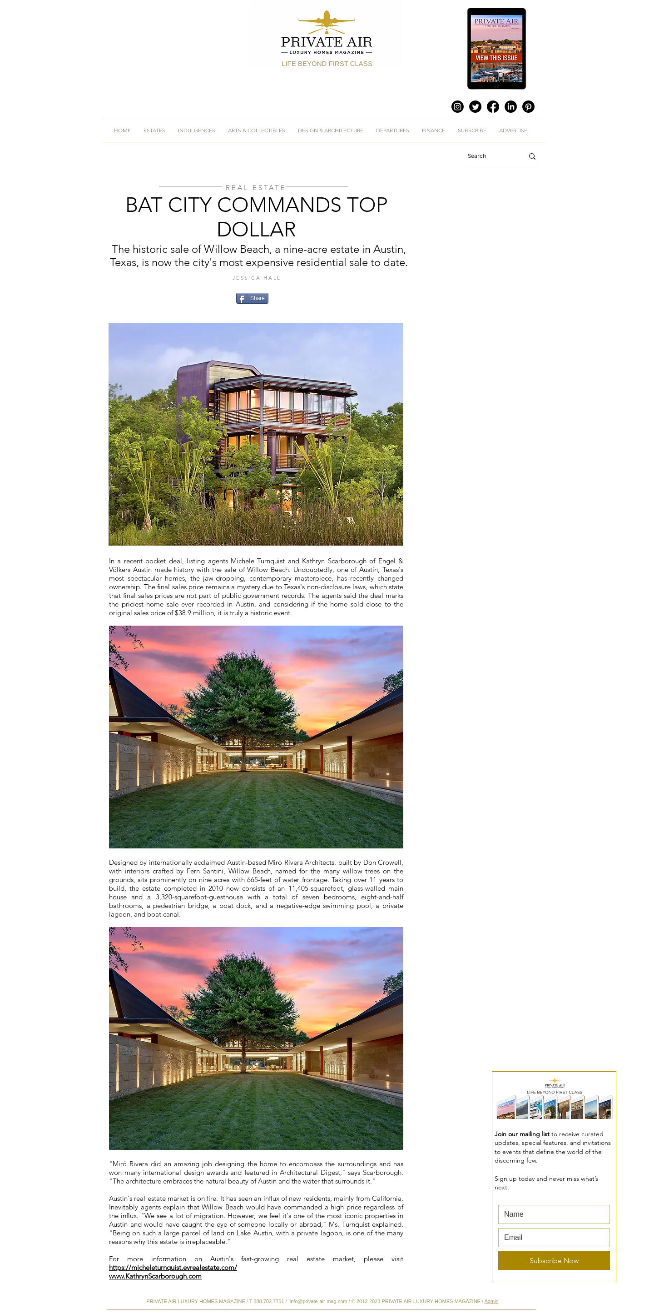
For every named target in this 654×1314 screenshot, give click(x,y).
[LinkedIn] (511, 106)
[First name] (551, 1214)
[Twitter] (475, 106)
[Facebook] (493, 106)
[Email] (551, 1238)
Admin (491, 1301)
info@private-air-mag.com (318, 1301)
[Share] (252, 298)
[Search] (489, 156)
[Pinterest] (528, 106)
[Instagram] (457, 106)
